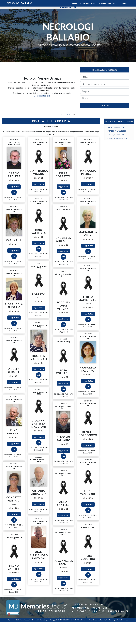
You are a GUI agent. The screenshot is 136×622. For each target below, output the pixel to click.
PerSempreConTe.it (115, 620)
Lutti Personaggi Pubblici (108, 3)
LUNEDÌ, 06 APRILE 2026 (115, 127)
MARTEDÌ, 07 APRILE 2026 (116, 131)
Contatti (124, 3)
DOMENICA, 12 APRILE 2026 (117, 138)
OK (75, 7)
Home (74, 3)
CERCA (104, 105)
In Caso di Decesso (87, 3)
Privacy (126, 620)
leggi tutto (14, 186)
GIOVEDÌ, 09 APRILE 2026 (116, 135)
